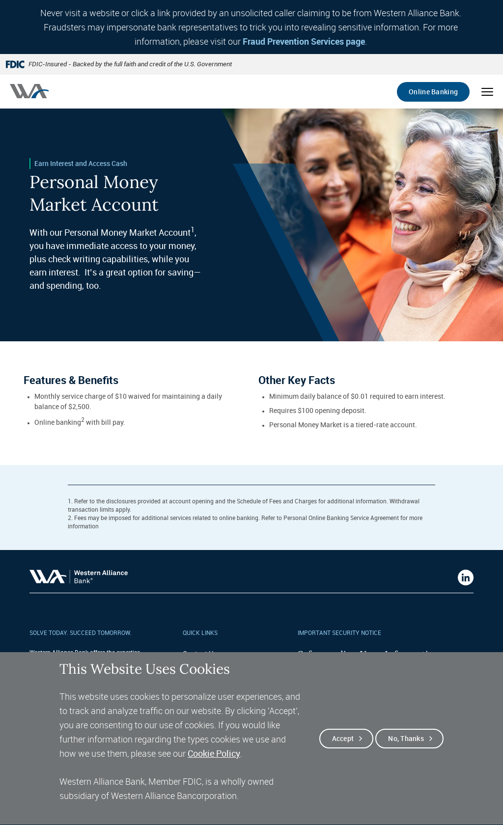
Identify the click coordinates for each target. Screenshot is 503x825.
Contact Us (200, 653)
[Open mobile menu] (487, 92)
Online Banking (433, 91)
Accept (343, 752)
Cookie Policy (214, 767)
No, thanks (406, 752)
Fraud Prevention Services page (304, 41)
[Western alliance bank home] (29, 91)
